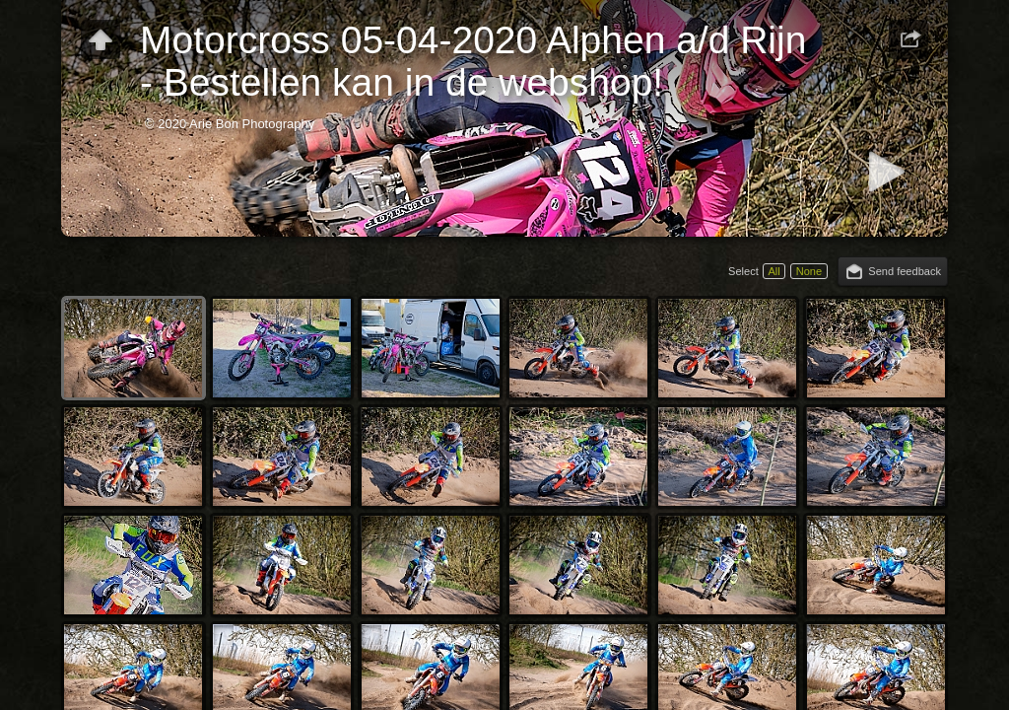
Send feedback (904, 271)
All (773, 271)
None (809, 271)
